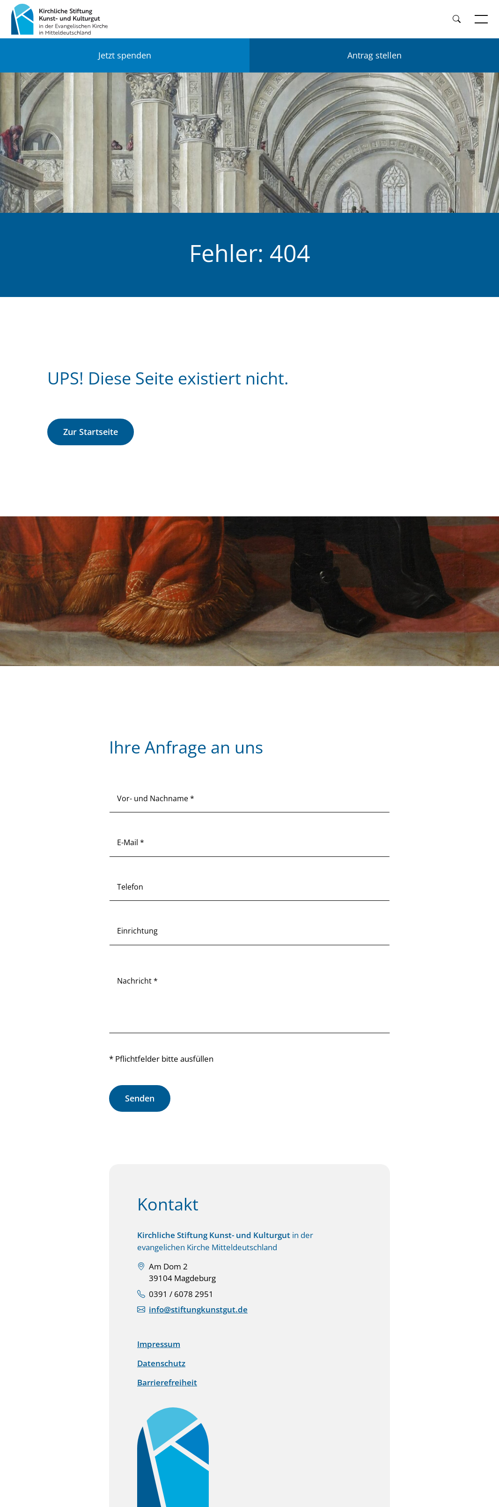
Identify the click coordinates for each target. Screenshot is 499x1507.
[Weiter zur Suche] (456, 19)
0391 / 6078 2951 (181, 1294)
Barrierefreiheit (167, 1382)
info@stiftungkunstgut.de (198, 1309)
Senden (139, 1098)
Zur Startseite (90, 431)
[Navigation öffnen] (481, 19)
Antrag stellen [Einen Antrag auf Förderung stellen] (374, 55)
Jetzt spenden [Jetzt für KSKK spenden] (124, 55)
